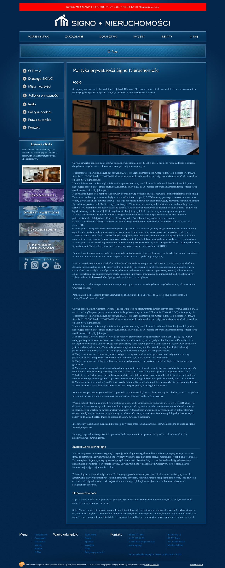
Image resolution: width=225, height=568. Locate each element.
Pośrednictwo (41, 534)
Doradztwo (40, 541)
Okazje (88, 538)
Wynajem (89, 545)
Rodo (87, 548)
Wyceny (38, 545)
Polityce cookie (152, 564)
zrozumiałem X (196, 564)
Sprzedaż (89, 541)
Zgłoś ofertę (90, 534)
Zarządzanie (40, 538)
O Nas (38, 552)
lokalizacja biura (175, 545)
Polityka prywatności (95, 552)
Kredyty (38, 548)
